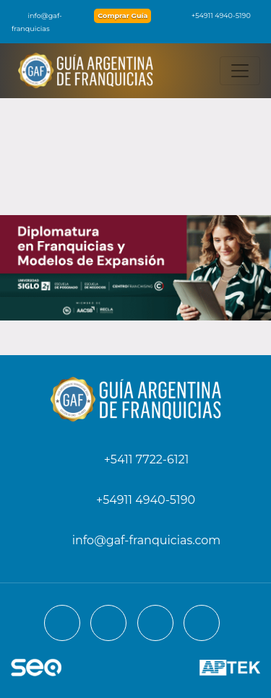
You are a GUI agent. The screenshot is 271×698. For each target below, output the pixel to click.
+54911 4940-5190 (214, 15)
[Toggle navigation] (240, 70)
